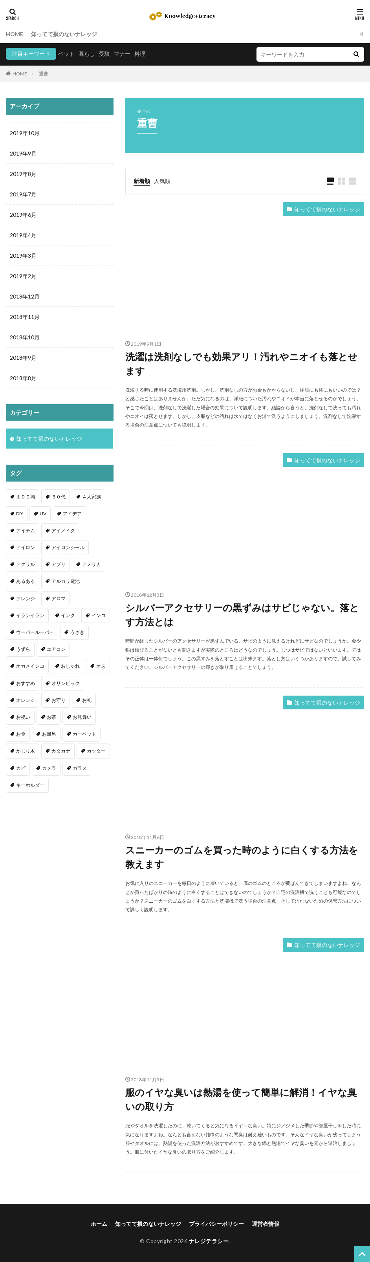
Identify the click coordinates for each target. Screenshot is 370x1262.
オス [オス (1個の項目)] (101, 666)
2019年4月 (23, 235)
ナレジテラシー (209, 1241)
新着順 (142, 181)
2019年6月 (23, 214)
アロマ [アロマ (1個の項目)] (58, 598)
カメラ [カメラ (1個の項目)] (49, 768)
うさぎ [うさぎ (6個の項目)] (77, 632)
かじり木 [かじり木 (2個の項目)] (25, 751)
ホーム (99, 1223)
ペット (66, 53)
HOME (14, 34)
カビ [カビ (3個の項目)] (21, 768)
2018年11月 (25, 316)
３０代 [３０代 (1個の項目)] (58, 497)
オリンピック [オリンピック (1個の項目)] (65, 683)
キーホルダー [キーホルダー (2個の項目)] (30, 785)
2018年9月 (23, 357)
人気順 (162, 181)
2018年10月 (25, 337)
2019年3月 (23, 255)
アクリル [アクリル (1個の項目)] (25, 564)
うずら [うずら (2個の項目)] (23, 649)
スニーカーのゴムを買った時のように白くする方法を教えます (241, 857)
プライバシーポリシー (216, 1223)
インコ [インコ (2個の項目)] (99, 615)
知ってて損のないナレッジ (64, 34)
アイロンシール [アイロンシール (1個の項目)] (67, 547)
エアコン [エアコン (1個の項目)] (56, 649)
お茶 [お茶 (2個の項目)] (51, 717)
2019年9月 (23, 153)
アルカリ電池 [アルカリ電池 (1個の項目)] (65, 581)
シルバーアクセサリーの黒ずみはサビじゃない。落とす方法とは (242, 614)
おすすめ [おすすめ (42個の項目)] (25, 683)
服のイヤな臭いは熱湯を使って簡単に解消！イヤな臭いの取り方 (241, 1099)
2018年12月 (25, 296)
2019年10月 (25, 133)
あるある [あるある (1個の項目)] (25, 581)
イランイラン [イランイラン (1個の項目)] (30, 615)
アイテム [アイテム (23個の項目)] (25, 530)
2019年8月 (23, 173)
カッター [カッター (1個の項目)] (96, 751)
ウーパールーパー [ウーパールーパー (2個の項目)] (35, 632)
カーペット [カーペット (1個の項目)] (84, 734)
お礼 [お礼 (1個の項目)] (87, 700)
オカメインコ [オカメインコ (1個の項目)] (30, 666)
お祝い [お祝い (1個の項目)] (23, 717)
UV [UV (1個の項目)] (43, 514)
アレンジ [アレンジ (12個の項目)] (25, 598)
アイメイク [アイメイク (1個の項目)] (63, 530)
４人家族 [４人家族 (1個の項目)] (91, 497)
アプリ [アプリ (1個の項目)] (58, 564)
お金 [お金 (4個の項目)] (21, 734)
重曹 (43, 74)
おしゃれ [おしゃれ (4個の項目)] (70, 666)
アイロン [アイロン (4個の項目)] (25, 547)
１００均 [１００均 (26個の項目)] (25, 497)
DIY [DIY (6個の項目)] (19, 514)
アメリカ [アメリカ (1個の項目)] (91, 564)
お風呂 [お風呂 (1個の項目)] (49, 734)
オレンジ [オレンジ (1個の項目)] (25, 700)
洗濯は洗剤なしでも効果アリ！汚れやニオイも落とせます (241, 363)
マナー (122, 53)
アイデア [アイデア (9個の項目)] (72, 514)
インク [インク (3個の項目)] (68, 615)
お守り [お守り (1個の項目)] (58, 700)
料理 (139, 53)
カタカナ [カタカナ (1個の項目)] (60, 751)
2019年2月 (23, 276)
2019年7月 (23, 194)
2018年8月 (23, 378)
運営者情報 (265, 1223)
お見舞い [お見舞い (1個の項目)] (82, 717)
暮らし (87, 53)
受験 (104, 53)
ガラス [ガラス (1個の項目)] (80, 768)
